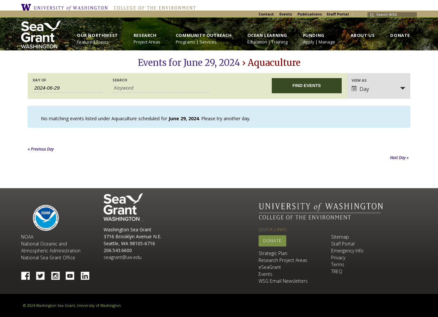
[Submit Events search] (307, 85)
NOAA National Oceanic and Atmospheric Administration (50, 244)
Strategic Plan (273, 253)
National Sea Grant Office (48, 257)
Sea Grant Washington (123, 207)
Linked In (87, 274)
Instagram (58, 274)
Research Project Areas (283, 260)
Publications (309, 14)
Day (360, 89)
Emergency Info (347, 250)
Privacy (338, 257)
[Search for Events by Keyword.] (160, 88)
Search (119, 80)
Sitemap (340, 237)
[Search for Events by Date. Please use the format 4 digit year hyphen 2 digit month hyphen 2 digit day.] (68, 88)
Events (285, 14)
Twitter (43, 274)
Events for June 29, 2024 (189, 62)
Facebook (28, 274)
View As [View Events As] (359, 80)
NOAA (46, 218)
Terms (337, 264)
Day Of (39, 80)
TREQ (336, 271)
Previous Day (41, 149)
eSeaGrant (270, 267)
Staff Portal (338, 14)
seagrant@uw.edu (122, 257)
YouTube (72, 274)
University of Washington (66, 7)
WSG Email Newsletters (283, 281)
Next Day (399, 157)
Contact (266, 14)
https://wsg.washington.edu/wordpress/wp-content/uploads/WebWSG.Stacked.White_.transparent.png (41, 34)
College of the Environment (153, 7)
